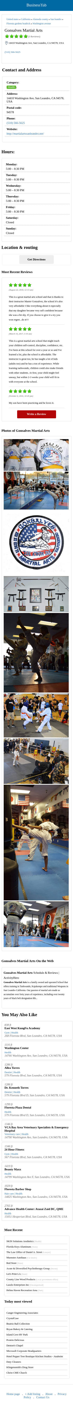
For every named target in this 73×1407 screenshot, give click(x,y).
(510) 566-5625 (12, 52)
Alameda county (40, 19)
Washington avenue (42, 23)
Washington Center (16, 1048)
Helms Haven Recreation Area (24, 1290)
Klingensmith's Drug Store (19, 1367)
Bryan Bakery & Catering (19, 1329)
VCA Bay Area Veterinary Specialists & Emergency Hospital (36, 1129)
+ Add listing (32, 1394)
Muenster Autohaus (21, 1257)
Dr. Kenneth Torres (16, 1087)
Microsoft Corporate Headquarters (23, 1350)
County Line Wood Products (32, 1279)
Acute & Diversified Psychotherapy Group (32, 1268)
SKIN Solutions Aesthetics (23, 1241)
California (26, 19)
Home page (13, 1394)
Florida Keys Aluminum (22, 1246)
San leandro (56, 19)
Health (11, 87)
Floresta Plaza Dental (17, 1107)
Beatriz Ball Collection (18, 1323)
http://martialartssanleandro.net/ (25, 133)
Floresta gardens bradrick (18, 23)
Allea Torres (12, 1067)
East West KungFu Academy (22, 1028)
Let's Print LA (16, 1273)
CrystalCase (12, 1318)
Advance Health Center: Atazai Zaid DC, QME (33, 1209)
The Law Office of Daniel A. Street (28, 1252)
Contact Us (42, 1397)
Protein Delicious (15, 1340)
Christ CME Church (16, 1372)
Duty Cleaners (13, 1361)
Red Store (14, 1263)
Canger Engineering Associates (22, 1312)
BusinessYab (36, 5)
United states (13, 19)
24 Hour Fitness (14, 1149)
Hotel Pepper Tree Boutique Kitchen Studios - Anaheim (34, 1356)
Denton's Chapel (14, 1345)
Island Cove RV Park (17, 1334)
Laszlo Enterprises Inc (24, 1284)
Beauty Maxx (12, 1169)
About (49, 1394)
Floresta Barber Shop (17, 1189)
